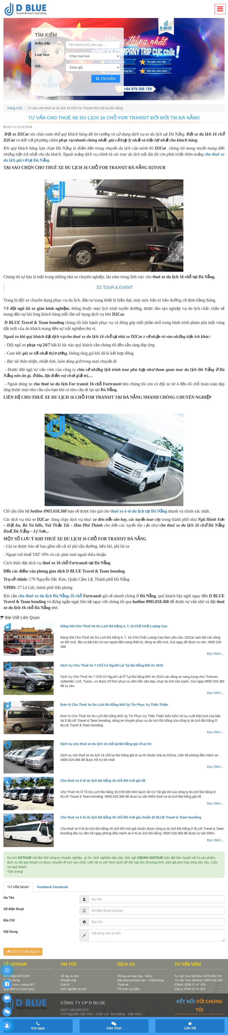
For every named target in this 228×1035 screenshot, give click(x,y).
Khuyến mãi (68, 980)
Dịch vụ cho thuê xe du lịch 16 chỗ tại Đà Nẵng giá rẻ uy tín (106, 744)
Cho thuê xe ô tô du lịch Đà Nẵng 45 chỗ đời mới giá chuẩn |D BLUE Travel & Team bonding (131, 817)
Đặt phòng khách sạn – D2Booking (140, 980)
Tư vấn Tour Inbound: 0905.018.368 (198, 980)
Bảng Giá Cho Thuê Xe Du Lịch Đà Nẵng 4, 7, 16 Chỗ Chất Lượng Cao (114, 626)
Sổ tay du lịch (70, 976)
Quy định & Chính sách (18, 989)
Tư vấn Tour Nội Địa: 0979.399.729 (198, 976)
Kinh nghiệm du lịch (74, 989)
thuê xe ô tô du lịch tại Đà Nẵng (139, 511)
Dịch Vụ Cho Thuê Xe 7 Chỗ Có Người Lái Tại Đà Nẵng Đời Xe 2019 (112, 665)
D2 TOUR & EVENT (115, 287)
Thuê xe (122, 984)
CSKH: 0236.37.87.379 (190, 984)
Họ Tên (8, 897)
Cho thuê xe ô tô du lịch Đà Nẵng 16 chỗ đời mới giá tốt (103, 780)
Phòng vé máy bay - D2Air (135, 976)
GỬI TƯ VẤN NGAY (22, 952)
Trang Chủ (14, 108)
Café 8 (65, 984)
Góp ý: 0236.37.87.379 (190, 989)
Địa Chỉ (9, 920)
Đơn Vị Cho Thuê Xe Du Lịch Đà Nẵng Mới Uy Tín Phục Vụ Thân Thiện (114, 704)
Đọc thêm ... (216, 653)
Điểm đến (42, 43)
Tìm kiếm (105, 79)
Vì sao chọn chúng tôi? (18, 984)
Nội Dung (10, 931)
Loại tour (42, 55)
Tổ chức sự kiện (128, 989)
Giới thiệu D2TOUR (16, 976)
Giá (37, 66)
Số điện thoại (13, 909)
